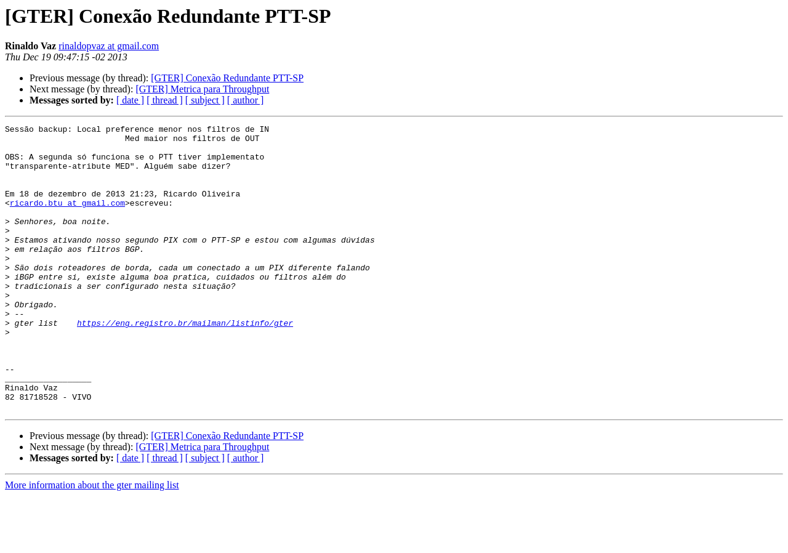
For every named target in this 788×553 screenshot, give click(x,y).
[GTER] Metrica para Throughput (202, 89)
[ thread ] (165, 100)
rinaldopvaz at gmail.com (108, 46)
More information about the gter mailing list (92, 542)
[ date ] (130, 100)
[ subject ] (205, 100)
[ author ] (245, 100)
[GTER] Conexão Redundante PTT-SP (227, 78)
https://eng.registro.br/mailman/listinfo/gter (185, 363)
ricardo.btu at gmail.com (67, 219)
